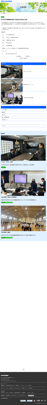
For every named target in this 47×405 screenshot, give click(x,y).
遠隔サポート (24, 388)
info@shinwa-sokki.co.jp (10, 380)
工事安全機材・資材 (10, 385)
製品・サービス (4, 383)
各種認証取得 (17, 392)
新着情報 (4, 13)
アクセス (28, 392)
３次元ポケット (4, 119)
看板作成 (30, 388)
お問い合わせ (14, 395)
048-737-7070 (6, 378)
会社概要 (2, 391)
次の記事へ (27, 56)
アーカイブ (4, 125)
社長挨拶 (2, 392)
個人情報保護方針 (4, 398)
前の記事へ (19, 56)
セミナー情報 (4, 109)
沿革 (32, 392)
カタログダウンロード (22, 395)
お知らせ (3, 114)
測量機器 (2, 385)
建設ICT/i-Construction (15, 388)
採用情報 (8, 395)
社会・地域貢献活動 (5, 117)
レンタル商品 (28, 385)
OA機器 (16, 385)
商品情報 (3, 112)
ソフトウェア (22, 385)
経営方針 (11, 392)
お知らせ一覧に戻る (23, 58)
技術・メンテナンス (4, 388)
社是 (7, 392)
